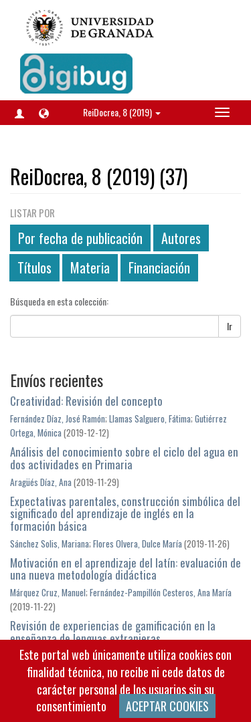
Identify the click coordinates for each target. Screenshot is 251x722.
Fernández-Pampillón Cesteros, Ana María (161, 592)
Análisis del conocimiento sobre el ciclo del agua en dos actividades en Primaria (124, 458)
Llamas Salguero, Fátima (150, 418)
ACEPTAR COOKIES (167, 706)
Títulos (34, 267)
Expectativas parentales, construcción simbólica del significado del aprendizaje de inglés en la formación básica (125, 513)
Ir (229, 326)
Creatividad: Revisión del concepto (86, 400)
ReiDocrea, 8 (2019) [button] (122, 112)
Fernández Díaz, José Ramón (57, 418)
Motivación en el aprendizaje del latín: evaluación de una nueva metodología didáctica (125, 569)
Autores (181, 238)
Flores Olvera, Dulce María (137, 543)
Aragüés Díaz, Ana (41, 482)
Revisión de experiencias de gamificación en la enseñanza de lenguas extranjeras (113, 631)
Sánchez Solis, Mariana (49, 543)
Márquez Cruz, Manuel (48, 592)
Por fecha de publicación (80, 238)
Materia (90, 267)
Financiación (159, 267)
